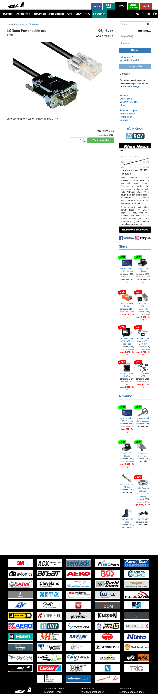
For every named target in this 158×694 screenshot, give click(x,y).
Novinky (125, 396)
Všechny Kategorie (129, 102)
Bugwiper (8, 13)
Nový (87, 13)
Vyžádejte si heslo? (129, 60)
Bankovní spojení (128, 110)
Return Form (126, 117)
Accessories (23, 13)
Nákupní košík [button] (135, 66)
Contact (124, 120)
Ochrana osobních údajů (131, 692)
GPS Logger (34, 24)
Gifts (69, 13)
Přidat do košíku (100, 140)
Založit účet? (126, 57)
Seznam (124, 95)
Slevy (78, 13)
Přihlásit (135, 50)
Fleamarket (99, 13)
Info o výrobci (135, 128)
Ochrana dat (125, 688)
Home (10, 24)
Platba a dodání (127, 113)
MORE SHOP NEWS (138, 229)
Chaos (123, 105)
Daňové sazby (131, 87)
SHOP (125, 229)
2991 (9, 35)
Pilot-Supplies (56, 13)
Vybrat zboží (126, 98)
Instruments (39, 13)
